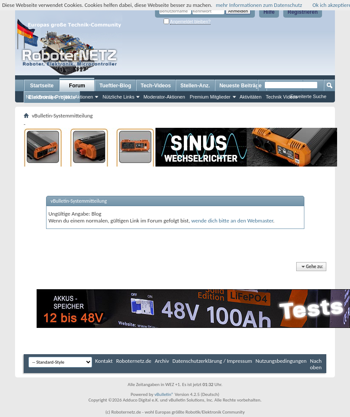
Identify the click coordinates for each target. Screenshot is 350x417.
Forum (77, 86)
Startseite (42, 86)
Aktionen (83, 96)
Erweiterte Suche (308, 96)
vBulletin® (164, 394)
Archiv (162, 361)
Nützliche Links (118, 96)
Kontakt (104, 361)
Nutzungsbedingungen (281, 361)
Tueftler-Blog (115, 86)
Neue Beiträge (41, 96)
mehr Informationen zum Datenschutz (259, 5)
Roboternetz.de (134, 361)
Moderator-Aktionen (164, 96)
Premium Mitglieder (210, 96)
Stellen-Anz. (195, 86)
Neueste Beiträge (241, 86)
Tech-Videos (156, 86)
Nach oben (316, 364)
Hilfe (269, 12)
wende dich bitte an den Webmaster (232, 220)
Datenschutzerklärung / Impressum (212, 361)
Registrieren (303, 12)
